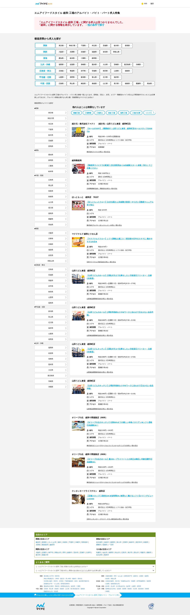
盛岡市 (143, 581)
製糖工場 (76, 113)
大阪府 (61, 52)
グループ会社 (108, 605)
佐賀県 (72, 64)
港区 (59, 542)
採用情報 (99, 605)
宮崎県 (116, 64)
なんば (120, 576)
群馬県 (127, 45)
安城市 (105, 545)
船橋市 (71, 581)
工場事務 (88, 113)
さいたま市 (52, 542)
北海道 (61, 71)
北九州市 (99, 555)
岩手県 (83, 71)
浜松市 (106, 542)
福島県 (127, 71)
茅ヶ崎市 (68, 578)
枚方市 (38, 555)
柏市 (76, 581)
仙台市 (105, 552)
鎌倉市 (74, 578)
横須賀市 (45, 545)
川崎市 (77, 542)
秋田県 (105, 71)
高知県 (149, 83)
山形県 (116, 71)
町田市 (57, 576)
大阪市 (38, 552)
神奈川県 (72, 45)
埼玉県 (94, 45)
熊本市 (106, 555)
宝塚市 (82, 552)
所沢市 (56, 581)
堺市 (64, 552)
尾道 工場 (111, 113)
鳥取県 (83, 83)
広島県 (61, 83)
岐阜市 (131, 542)
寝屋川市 (45, 555)
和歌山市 (58, 552)
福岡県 (61, 64)
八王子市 (51, 576)
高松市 (77, 588)
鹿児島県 (127, 64)
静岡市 (112, 542)
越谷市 (52, 545)
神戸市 (50, 552)
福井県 (116, 77)
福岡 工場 (123, 113)
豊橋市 (98, 545)
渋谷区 (65, 542)
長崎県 (83, 64)
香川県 (116, 83)
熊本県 (94, 64)
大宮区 (61, 581)
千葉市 (71, 542)
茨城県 (105, 45)
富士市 (119, 542)
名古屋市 (99, 542)
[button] (153, 112)
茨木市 (76, 552)
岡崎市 (57, 586)
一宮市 (111, 545)
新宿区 (44, 542)
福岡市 (111, 552)
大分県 (105, 64)
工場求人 (100, 113)
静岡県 (94, 58)
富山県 (94, 77)
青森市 (142, 552)
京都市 (44, 552)
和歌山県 (116, 52)
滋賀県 (94, 52)
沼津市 (125, 542)
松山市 (117, 552)
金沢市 (123, 586)
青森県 (72, 71)
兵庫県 (72, 52)
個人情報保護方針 (118, 605)
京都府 (83, 52)
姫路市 (69, 552)
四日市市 (139, 542)
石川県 (105, 77)
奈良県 (105, 52)
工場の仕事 (136, 113)
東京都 (61, 45)
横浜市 (38, 542)
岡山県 (72, 83)
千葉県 (83, 45)
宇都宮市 (86, 581)
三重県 (83, 58)
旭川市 (130, 552)
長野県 (72, 77)
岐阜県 (72, 58)
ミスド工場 (149, 113)
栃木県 (116, 45)
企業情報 (72, 605)
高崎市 (67, 583)
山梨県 (61, 77)
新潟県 (83, 77)
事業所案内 (79, 605)
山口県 (105, 83)
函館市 (149, 552)
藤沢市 (62, 578)
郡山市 (136, 552)
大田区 (38, 545)
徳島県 (127, 83)
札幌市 (98, 552)
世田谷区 (84, 542)
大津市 (88, 552)
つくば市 (56, 583)
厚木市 (80, 578)
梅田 (111, 576)
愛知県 (61, 58)
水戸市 (50, 583)
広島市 (123, 552)
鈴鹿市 (145, 542)
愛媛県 (138, 83)
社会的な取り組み (89, 605)
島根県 (94, 83)
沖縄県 (138, 64)
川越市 (50, 581)
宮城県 (94, 71)
